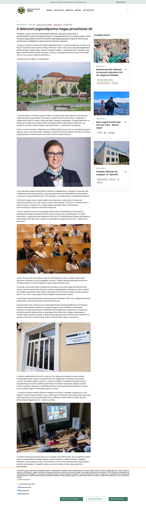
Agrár (56, 2)
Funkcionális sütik (25, 488)
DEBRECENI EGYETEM (33, 9)
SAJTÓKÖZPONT (88, 10)
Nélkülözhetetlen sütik (27, 485)
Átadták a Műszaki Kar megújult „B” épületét (107, 173)
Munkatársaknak (78, 2)
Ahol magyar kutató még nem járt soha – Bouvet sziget (108, 125)
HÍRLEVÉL (78, 10)
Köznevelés (60, 2)
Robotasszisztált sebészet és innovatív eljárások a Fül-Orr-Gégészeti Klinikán (109, 72)
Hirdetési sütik (24, 495)
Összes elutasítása (94, 500)
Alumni (84, 2)
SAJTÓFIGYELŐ (59, 10)
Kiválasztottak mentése (70, 500)
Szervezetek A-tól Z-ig (69, 2)
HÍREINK (49, 10)
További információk (23, 480)
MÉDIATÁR (69, 10)
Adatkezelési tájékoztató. (109, 476)
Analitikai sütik (24, 491)
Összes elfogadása (117, 500)
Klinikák (52, 2)
